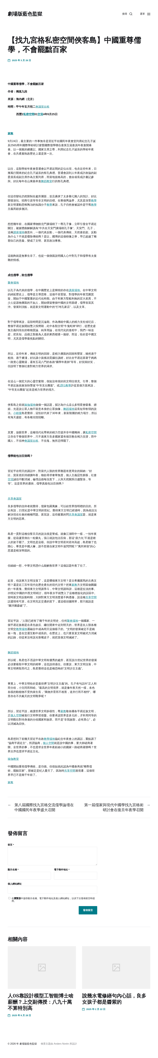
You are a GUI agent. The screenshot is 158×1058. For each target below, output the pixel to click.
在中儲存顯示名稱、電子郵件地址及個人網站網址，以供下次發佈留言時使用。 (53, 899)
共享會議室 (15, 498)
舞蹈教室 (46, 181)
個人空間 (16, 715)
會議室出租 (42, 106)
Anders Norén (61, 1043)
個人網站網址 (15, 883)
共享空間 (91, 597)
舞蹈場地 (68, 409)
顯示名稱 (13, 869)
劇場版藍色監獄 (25, 13)
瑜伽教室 (13, 759)
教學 (94, 200)
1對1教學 (65, 385)
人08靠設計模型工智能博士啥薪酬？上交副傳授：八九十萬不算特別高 (40, 1002)
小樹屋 (17, 413)
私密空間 (28, 114)
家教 (10, 133)
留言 (11, 845)
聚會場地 (13, 282)
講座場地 (18, 232)
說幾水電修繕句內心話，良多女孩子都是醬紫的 (114, 999)
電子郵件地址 (61, 869)
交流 (40, 114)
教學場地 (21, 629)
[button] (127, 14)
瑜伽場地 (29, 404)
